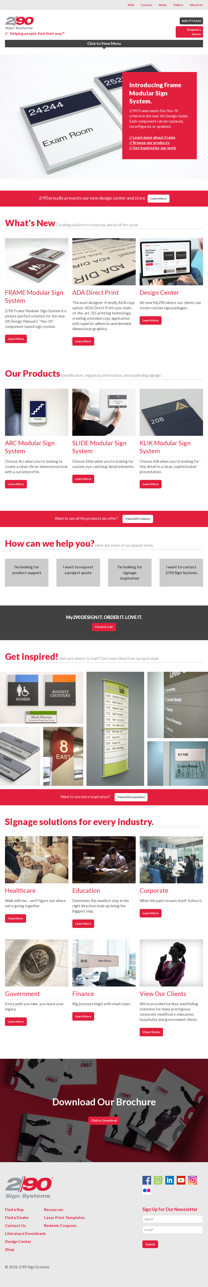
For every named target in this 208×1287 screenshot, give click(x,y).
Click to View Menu (104, 43)
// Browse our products (149, 142)
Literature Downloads (25, 1233)
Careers (146, 5)
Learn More (158, 198)
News (162, 5)
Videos (178, 5)
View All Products (137, 519)
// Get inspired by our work (152, 148)
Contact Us (15, 1225)
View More (15, 918)
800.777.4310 (191, 21)
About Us (196, 5)
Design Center (18, 1241)
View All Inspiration (131, 797)
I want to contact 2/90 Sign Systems (181, 570)
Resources (53, 1209)
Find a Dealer (17, 1217)
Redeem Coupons (60, 1225)
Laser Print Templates (64, 1217)
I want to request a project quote (78, 570)
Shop (9, 1249)
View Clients (151, 1032)
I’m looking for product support (26, 570)
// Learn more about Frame (152, 137)
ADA (130, 5)
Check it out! (104, 627)
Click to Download (104, 1120)
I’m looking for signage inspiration (130, 572)
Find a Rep (14, 1209)
